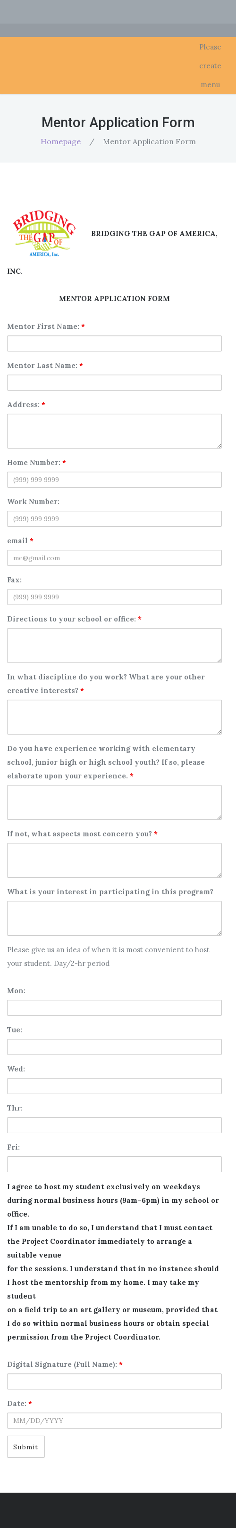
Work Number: (33, 501)
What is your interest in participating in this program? (110, 891)
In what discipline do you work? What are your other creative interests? (106, 683)
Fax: (14, 579)
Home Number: (36, 462)
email (20, 540)
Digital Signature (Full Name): (65, 1364)
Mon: (16, 990)
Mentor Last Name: (45, 365)
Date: (19, 1403)
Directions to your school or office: (74, 618)
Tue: (14, 1029)
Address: (26, 404)
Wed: (16, 1068)
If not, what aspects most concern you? (82, 833)
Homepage (61, 141)
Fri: (13, 1147)
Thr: (15, 1107)
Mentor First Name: (46, 326)
